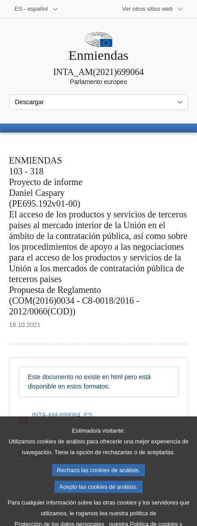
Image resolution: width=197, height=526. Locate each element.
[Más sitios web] (152, 9)
